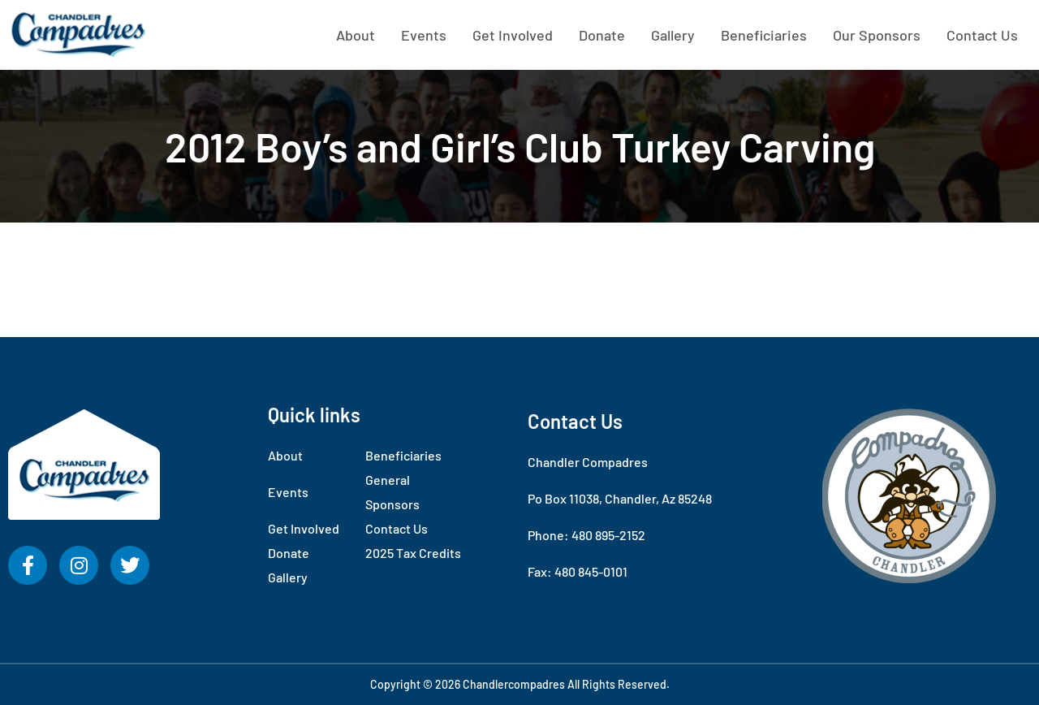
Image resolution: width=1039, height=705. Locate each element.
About (355, 35)
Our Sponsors (876, 35)
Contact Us (982, 35)
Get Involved (512, 35)
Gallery (673, 35)
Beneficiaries (764, 35)
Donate (602, 35)
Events (423, 35)
